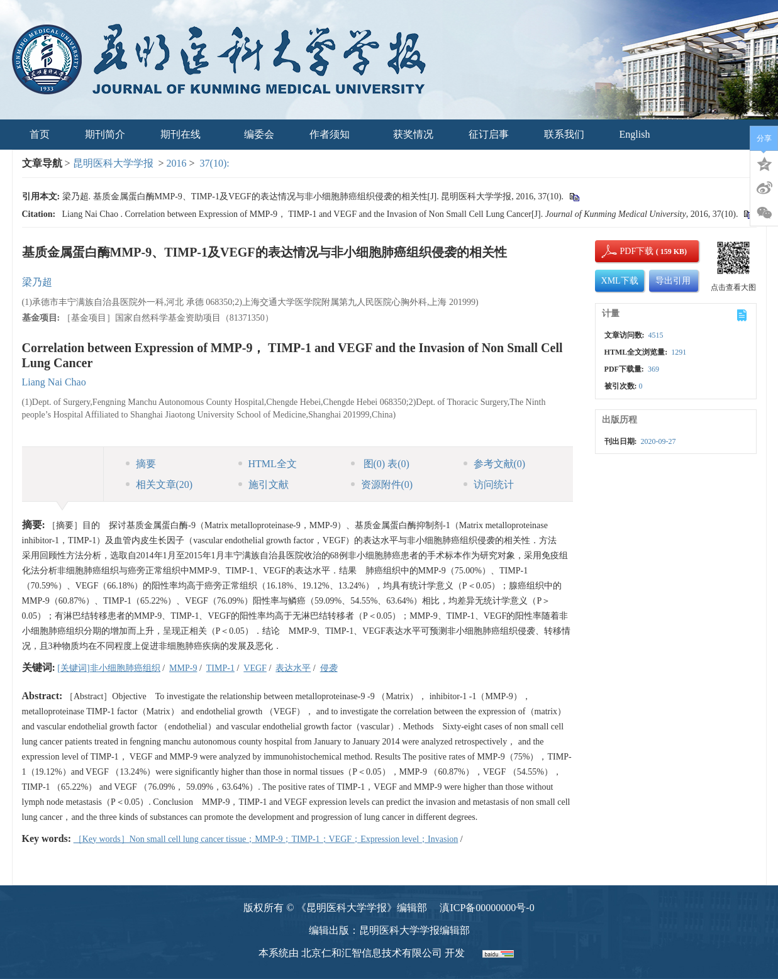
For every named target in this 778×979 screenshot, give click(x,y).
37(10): (216, 163)
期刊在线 (184, 134)
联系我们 (564, 134)
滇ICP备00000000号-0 (487, 907)
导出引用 (673, 280)
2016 (177, 163)
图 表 (380, 463)
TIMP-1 (220, 668)
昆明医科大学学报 (113, 163)
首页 (40, 134)
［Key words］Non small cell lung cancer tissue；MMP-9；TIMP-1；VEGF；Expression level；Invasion (266, 839)
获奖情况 (413, 134)
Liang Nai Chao (54, 382)
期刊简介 (105, 134)
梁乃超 (37, 282)
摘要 (141, 463)
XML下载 (619, 280)
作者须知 (333, 134)
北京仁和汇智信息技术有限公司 (371, 953)
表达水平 (293, 668)
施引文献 (263, 484)
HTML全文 (267, 463)
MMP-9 (183, 668)
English (635, 134)
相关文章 (159, 484)
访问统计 (489, 484)
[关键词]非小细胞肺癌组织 (108, 668)
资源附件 (382, 484)
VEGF (255, 668)
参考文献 (495, 463)
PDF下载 (626, 251)
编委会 (259, 134)
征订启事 (489, 134)
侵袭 (329, 668)
